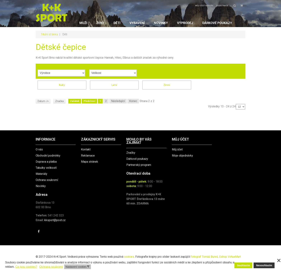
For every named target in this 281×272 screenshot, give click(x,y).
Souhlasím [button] (243, 265)
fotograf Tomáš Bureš (204, 256)
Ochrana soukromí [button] (51, 266)
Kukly (62, 85)
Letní (114, 85)
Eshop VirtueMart (230, 256)
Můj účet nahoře (204, 5)
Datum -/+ (43, 101)
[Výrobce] (61, 73)
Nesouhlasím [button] (264, 265)
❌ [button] (279, 260)
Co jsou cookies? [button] (26, 266)
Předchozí (90, 101)
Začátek (75, 101)
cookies (129, 256)
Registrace (222, 5)
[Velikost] (113, 73)
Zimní (166, 85)
